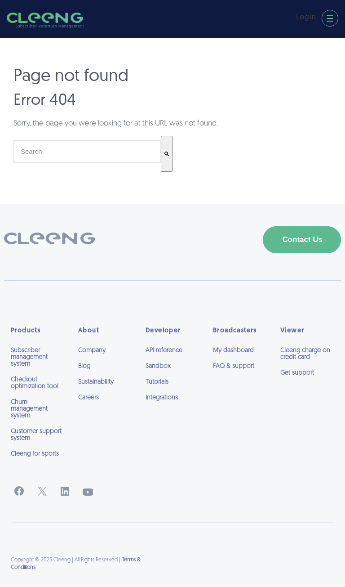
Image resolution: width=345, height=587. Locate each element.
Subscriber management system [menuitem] (29, 357)
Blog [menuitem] (84, 366)
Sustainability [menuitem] (96, 382)
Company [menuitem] (92, 350)
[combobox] (87, 151)
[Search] (166, 154)
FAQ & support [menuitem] (233, 366)
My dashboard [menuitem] (233, 350)
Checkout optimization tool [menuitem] (34, 383)
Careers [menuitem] (88, 397)
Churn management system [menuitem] (29, 409)
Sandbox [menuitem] (158, 366)
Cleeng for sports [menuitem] (35, 454)
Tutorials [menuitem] (157, 382)
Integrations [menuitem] (162, 397)
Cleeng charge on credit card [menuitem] (305, 354)
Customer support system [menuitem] (36, 435)
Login (306, 17)
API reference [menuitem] (164, 350)
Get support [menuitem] (297, 373)
